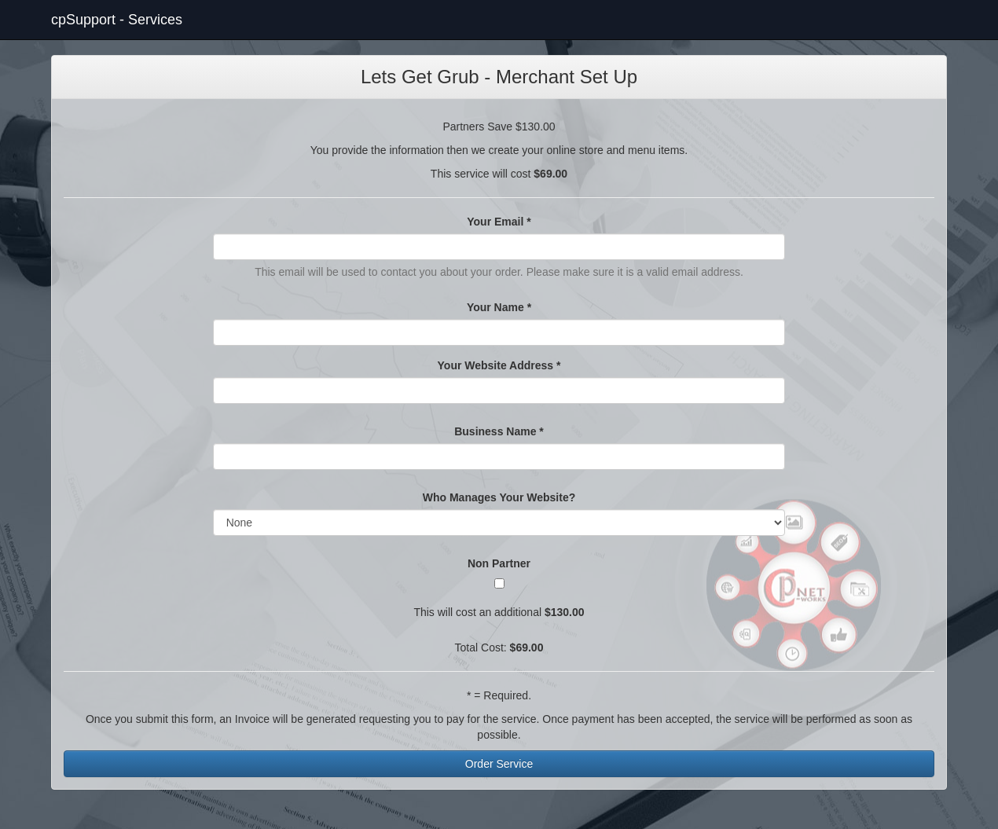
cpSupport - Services (116, 20)
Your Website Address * (499, 365)
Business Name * (499, 431)
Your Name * (499, 307)
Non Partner (499, 563)
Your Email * (498, 221)
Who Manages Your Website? (499, 497)
